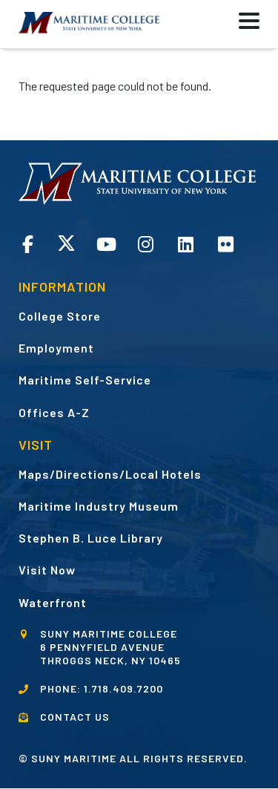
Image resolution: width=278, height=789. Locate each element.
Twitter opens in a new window (66, 243)
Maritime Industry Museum (99, 506)
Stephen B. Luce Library (91, 538)
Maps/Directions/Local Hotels (110, 474)
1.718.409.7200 (123, 688)
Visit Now (47, 570)
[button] (212, 24)
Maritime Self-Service (85, 380)
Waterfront (53, 602)
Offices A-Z (54, 412)
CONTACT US (75, 716)
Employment (56, 348)
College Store (60, 316)
